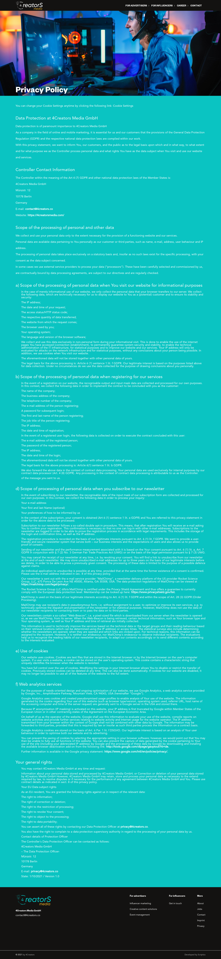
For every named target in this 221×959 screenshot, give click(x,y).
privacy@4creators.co (134, 827)
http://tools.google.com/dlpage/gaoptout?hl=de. (137, 746)
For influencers (162, 6)
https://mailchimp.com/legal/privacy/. (45, 584)
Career (181, 6)
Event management (140, 915)
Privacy (200, 926)
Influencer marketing (140, 903)
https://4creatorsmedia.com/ (46, 215)
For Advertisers (136, 6)
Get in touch (175, 903)
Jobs (199, 909)
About (200, 903)
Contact (196, 6)
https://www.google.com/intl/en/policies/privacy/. (136, 751)
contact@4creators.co (39, 209)
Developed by (195, 955)
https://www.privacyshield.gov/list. (153, 592)
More (200, 896)
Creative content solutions (143, 909)
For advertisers (138, 896)
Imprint (201, 920)
